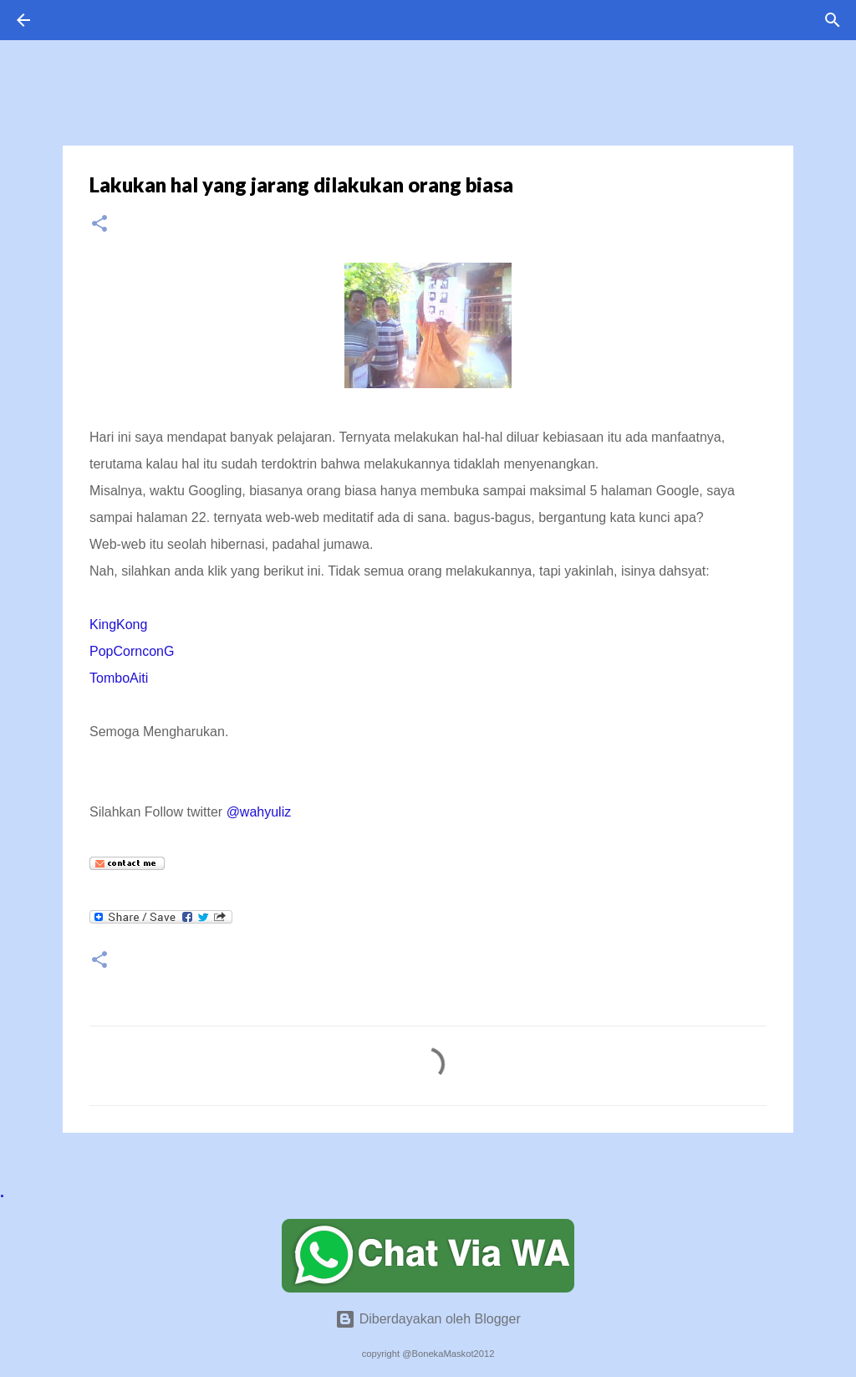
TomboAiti (118, 678)
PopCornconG (131, 651)
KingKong (118, 624)
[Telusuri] (833, 20)
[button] (99, 224)
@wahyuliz (259, 812)
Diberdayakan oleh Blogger (427, 1319)
